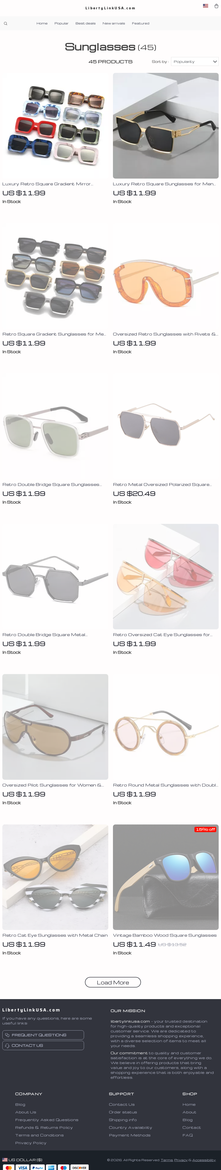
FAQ (187, 1136)
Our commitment (129, 1053)
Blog (20, 1105)
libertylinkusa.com (130, 1022)
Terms (167, 1161)
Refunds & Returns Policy (44, 1128)
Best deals (86, 23)
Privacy (181, 1161)
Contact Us (122, 1105)
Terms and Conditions (39, 1136)
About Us (25, 1113)
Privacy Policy (31, 1143)
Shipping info (123, 1120)
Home (42, 23)
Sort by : (160, 62)
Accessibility (204, 1161)
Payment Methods (130, 1136)
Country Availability (130, 1128)
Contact (191, 1128)
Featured (140, 23)
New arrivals (114, 23)
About (189, 1113)
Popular (62, 23)
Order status (123, 1113)
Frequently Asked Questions (47, 1120)
